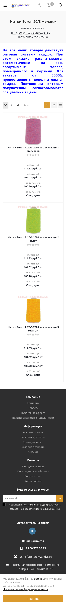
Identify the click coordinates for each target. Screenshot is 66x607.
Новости (33, 408)
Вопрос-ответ (33, 476)
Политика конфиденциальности (33, 417)
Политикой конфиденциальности (41, 504)
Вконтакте (32, 531)
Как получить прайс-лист (33, 471)
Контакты (33, 403)
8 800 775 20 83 (36, 548)
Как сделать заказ (33, 466)
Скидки (33, 451)
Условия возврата (33, 447)
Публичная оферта (33, 412)
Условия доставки (33, 437)
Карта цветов (33, 481)
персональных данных (47, 508)
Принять (33, 598)
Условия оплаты (33, 432)
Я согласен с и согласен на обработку (35, 506)
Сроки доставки (33, 442)
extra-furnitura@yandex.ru (36, 556)
